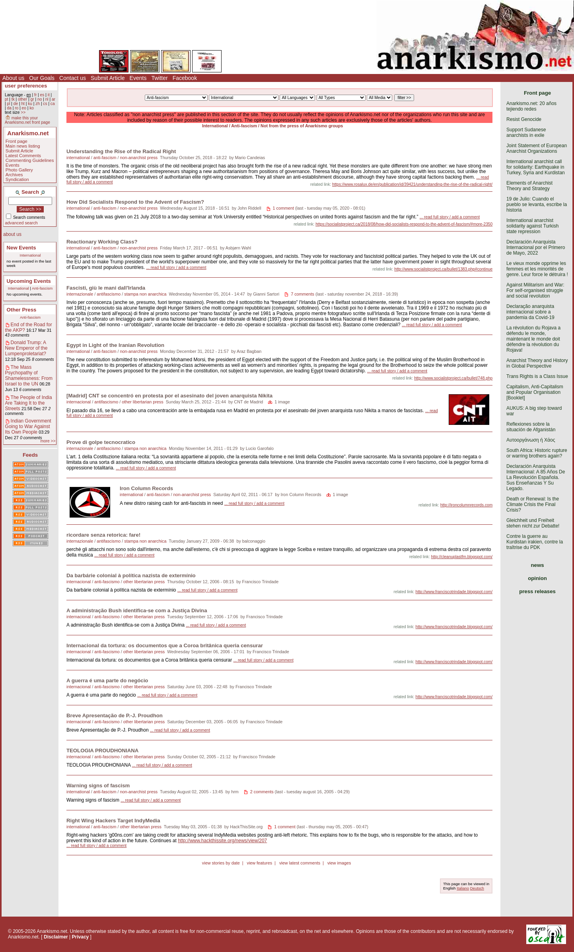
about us (12, 234)
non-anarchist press (139, 157)
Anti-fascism (42, 288)
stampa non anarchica (145, 294)
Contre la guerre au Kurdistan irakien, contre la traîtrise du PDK (534, 541)
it (49, 95)
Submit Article (108, 78)
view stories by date (221, 862)
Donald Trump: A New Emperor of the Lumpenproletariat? (26, 348)
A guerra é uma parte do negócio (107, 680)
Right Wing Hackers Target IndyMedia (113, 821)
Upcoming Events (29, 281)
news (537, 565)
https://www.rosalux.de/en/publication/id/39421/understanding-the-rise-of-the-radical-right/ (412, 184)
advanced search (21, 222)
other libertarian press (142, 401)
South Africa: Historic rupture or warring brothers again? (536, 453)
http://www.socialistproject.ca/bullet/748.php (453, 378)
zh (37, 103)
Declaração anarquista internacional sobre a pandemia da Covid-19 (530, 312)
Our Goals (41, 78)
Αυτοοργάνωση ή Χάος (530, 440)
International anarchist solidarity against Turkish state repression (532, 226)
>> (23, 112)
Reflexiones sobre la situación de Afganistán (530, 426)
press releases (537, 591)
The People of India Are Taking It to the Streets (28, 403)
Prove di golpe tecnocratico (100, 442)
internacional (78, 401)
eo (24, 108)
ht (23, 103)
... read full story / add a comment (450, 217)
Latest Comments (23, 155)
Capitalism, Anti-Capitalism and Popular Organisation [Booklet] (534, 392)
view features (259, 862)
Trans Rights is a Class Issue (537, 376)
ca (53, 103)
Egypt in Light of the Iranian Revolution (115, 345)
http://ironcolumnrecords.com (466, 505)
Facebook (185, 78)
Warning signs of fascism (98, 785)
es (42, 95)
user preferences (26, 86)
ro (16, 108)
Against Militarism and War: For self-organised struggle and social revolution (535, 290)
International (30, 255)
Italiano (463, 888)
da (9, 108)
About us (13, 78)
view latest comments (299, 862)
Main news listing (23, 146)
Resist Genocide (523, 119)
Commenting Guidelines (30, 160)
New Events (21, 248)
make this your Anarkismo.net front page (27, 120)
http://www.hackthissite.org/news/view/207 (222, 840)
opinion (537, 578)
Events (138, 78)
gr (32, 99)
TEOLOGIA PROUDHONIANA (102, 750)
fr (35, 95)
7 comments (302, 294)
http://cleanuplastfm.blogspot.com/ (462, 557)
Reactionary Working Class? (102, 242)
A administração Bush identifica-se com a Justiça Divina (136, 610)
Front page (16, 141)
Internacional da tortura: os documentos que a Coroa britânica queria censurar (164, 645)
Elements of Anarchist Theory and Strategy (529, 185)
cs (45, 103)
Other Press (22, 310)
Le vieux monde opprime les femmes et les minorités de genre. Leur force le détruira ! (537, 269)
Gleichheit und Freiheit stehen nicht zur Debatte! (532, 523)
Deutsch (477, 888)
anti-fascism (105, 157)
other (22, 99)
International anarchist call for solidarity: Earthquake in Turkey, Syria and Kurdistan (535, 167)
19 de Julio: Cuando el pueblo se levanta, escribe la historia (536, 204)
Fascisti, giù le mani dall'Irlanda (105, 288)
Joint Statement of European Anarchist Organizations (536, 148)
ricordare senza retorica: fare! (103, 535)
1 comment (283, 208)
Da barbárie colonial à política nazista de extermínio (131, 575)
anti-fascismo (107, 581)
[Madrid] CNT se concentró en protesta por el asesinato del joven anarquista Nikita (169, 396)
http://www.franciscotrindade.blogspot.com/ (454, 592)
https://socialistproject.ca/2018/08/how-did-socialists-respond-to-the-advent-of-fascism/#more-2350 (403, 224)
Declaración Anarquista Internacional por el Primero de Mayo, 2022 (535, 247)
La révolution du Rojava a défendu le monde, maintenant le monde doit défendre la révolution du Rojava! (533, 339)
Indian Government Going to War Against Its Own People (28, 426)
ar (53, 99)
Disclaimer (56, 937)
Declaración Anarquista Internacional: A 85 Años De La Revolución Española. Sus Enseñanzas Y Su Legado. (535, 477)
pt (6, 99)
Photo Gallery (19, 169)
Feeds (30, 455)
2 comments (262, 791)
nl (47, 99)
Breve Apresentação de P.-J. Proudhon (114, 715)
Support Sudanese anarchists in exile (526, 132)
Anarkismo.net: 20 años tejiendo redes (531, 106)
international (78, 157)
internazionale (79, 294)
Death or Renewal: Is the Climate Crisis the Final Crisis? (532, 504)
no (39, 99)
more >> (47, 441)
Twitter (159, 78)
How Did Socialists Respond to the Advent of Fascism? (135, 202)
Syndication (17, 179)
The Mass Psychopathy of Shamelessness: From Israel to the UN (29, 375)
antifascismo (109, 294)
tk (13, 99)
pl (8, 103)
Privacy (80, 937)
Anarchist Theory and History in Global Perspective (537, 363)
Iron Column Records (146, 488)
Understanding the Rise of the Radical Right (121, 151)
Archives (14, 174)
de (16, 103)
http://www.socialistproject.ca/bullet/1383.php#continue (443, 269)
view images (339, 862)
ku (30, 103)
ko (31, 108)
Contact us (72, 78)
